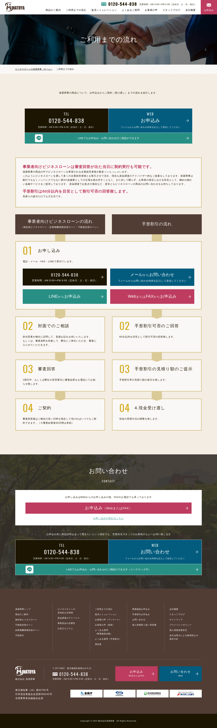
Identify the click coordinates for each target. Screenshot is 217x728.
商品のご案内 (53, 10)
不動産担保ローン (24, 625)
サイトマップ (176, 619)
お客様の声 (151, 10)
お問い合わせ (138, 619)
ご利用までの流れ (76, 10)
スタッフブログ (171, 10)
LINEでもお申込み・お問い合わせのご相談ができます (108, 138)
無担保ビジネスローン (26, 619)
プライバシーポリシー (181, 625)
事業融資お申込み (141, 609)
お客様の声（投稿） (105, 625)
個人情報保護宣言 (178, 630)
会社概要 (190, 10)
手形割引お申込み (141, 614)
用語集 (98, 644)
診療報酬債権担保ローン (27, 630)
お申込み (209, 10)
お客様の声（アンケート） (108, 619)
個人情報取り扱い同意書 (144, 625)
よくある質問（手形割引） (108, 639)
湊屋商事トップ (23, 609)
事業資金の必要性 (66, 623)
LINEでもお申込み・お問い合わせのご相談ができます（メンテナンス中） (108, 569)
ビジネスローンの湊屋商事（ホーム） (34, 69)
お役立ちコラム (65, 628)
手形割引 (19, 635)
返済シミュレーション (104, 10)
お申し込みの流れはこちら (108, 518)
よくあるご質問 (131, 10)
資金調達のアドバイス (69, 618)
